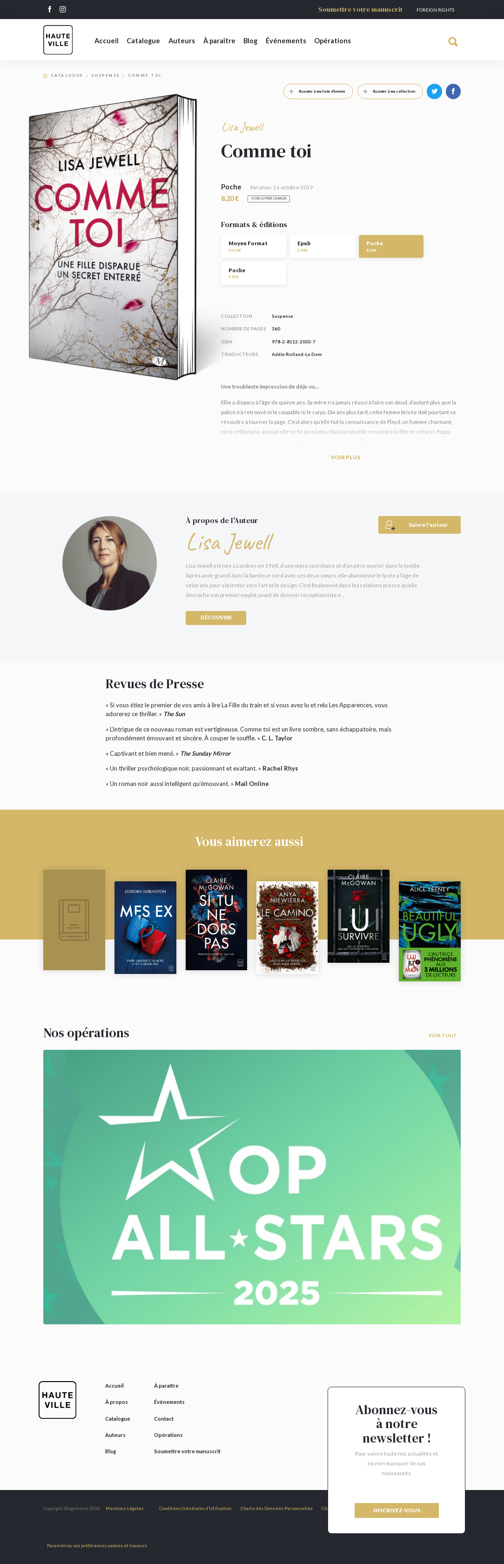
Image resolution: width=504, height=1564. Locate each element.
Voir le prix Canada (269, 198)
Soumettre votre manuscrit (360, 9)
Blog (250, 41)
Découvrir (216, 617)
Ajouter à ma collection (386, 91)
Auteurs (181, 41)
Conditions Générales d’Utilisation (195, 1508)
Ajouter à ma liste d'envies (314, 91)
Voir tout (443, 1035)
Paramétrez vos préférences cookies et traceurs (97, 1545)
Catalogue (143, 41)
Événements (286, 41)
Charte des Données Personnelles (277, 1508)
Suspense (106, 76)
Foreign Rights (435, 10)
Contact (164, 1419)
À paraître (219, 41)
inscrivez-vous (396, 1510)
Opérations (332, 41)
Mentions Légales (124, 1508)
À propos (116, 1402)
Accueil (106, 41)
